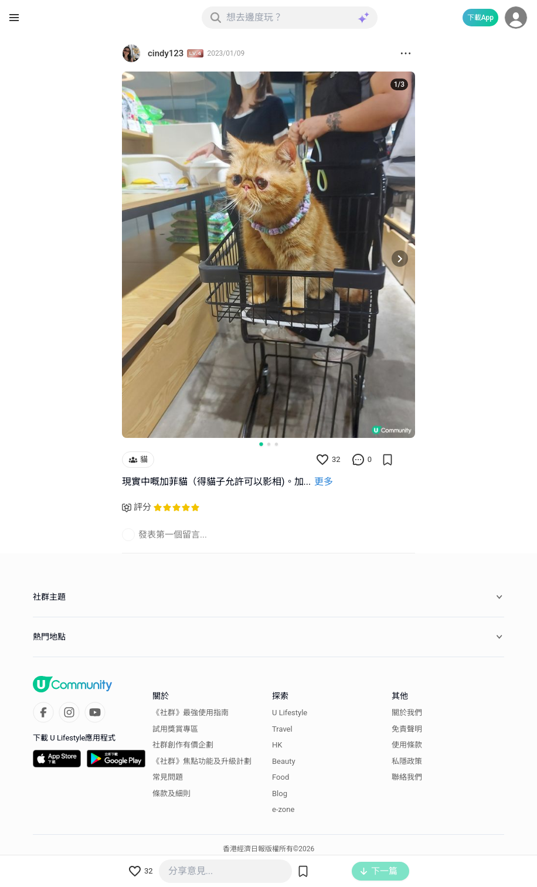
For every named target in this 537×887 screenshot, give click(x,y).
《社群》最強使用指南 (190, 712)
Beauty (283, 761)
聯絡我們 (407, 777)
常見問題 (167, 777)
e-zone (283, 809)
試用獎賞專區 (175, 729)
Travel (282, 729)
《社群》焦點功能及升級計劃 (201, 761)
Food (280, 777)
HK (277, 744)
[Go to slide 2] (268, 444)
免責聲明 (407, 729)
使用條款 (407, 744)
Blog (279, 793)
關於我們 (407, 712)
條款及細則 (171, 793)
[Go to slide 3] (276, 444)
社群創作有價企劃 (182, 744)
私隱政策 (407, 761)
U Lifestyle (289, 712)
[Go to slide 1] (261, 444)
